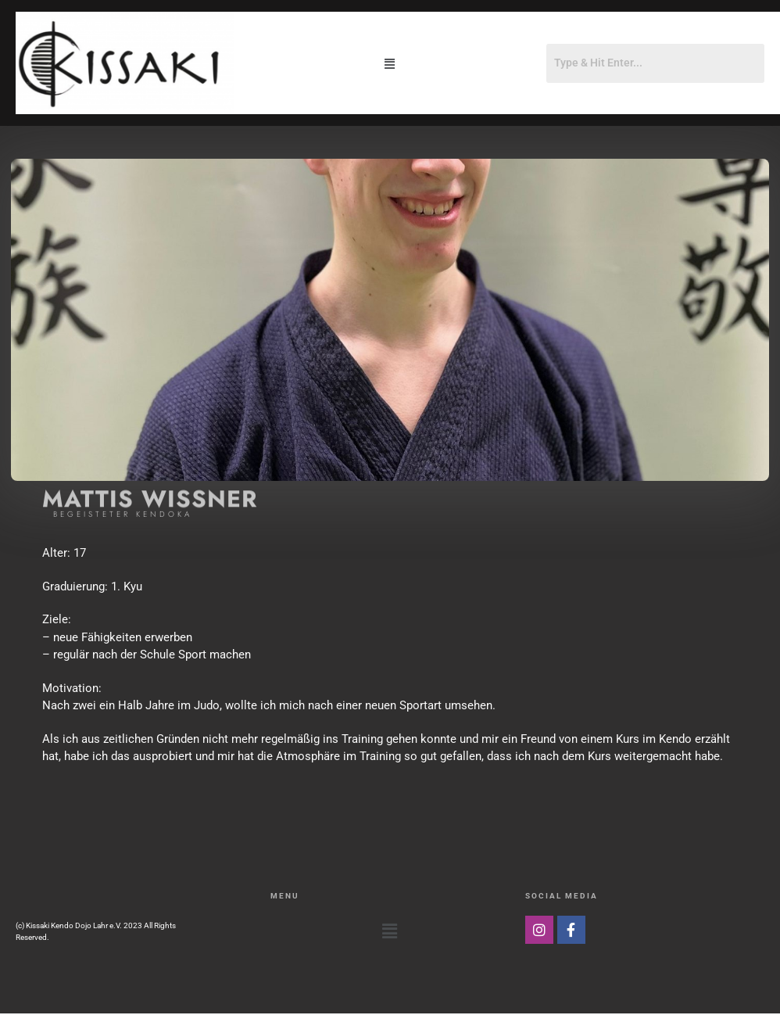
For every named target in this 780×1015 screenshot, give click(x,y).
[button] (390, 63)
